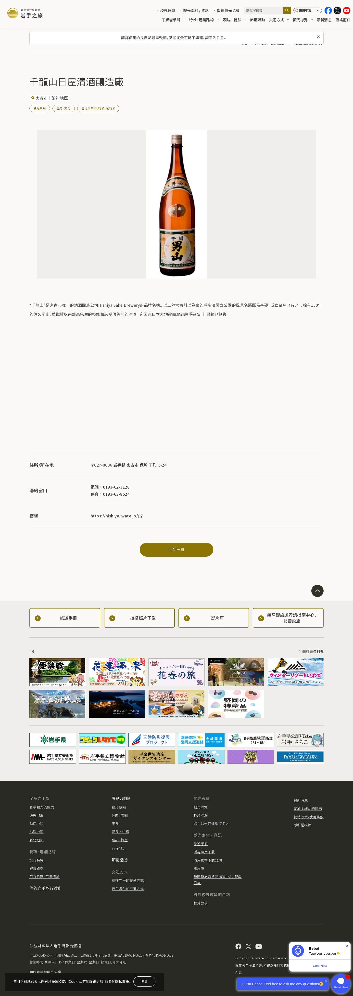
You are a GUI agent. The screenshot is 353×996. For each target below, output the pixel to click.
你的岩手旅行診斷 (45, 888)
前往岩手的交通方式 (128, 880)
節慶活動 (257, 20)
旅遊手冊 (201, 843)
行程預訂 (119, 848)
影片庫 (199, 868)
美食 (115, 823)
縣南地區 (36, 823)
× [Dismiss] (347, 946)
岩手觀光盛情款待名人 (211, 823)
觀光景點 (40, 108)
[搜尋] (287, 10)
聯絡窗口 (343, 20)
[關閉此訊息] (318, 37)
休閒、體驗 (120, 815)
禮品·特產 (120, 839)
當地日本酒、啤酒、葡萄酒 (98, 108)
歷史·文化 (64, 108)
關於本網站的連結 (308, 808)
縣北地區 (36, 839)
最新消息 (324, 20)
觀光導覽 (303, 20)
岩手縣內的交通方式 (128, 888)
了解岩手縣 (173, 20)
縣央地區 (36, 815)
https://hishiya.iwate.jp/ (117, 516)
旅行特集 (36, 860)
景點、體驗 (234, 20)
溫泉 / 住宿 (120, 831)
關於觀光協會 (228, 10)
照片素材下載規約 (208, 860)
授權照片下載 (204, 851)
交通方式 (279, 20)
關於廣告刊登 (313, 651)
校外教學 (167, 10)
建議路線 (36, 868)
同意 (144, 981)
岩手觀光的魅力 (41, 807)
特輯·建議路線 (204, 20)
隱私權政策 (302, 824)
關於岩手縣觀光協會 (45, 972)
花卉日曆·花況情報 (44, 876)
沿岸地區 (36, 831)
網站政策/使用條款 (309, 816)
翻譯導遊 (201, 815)
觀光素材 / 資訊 (196, 10)
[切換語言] (307, 10)
